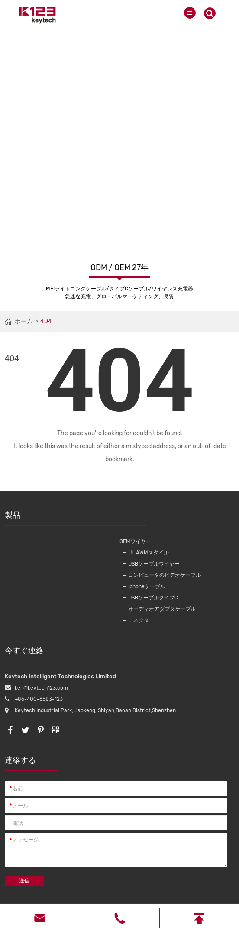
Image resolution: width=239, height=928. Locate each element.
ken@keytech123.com (41, 688)
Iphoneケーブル (146, 586)
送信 (24, 881)
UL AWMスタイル (148, 553)
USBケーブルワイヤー (154, 564)
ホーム (24, 321)
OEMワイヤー (135, 541)
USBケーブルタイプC (153, 598)
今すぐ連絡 (31, 653)
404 (46, 321)
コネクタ (138, 620)
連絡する (31, 763)
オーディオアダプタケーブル (162, 609)
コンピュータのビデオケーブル (164, 575)
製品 (60, 518)
